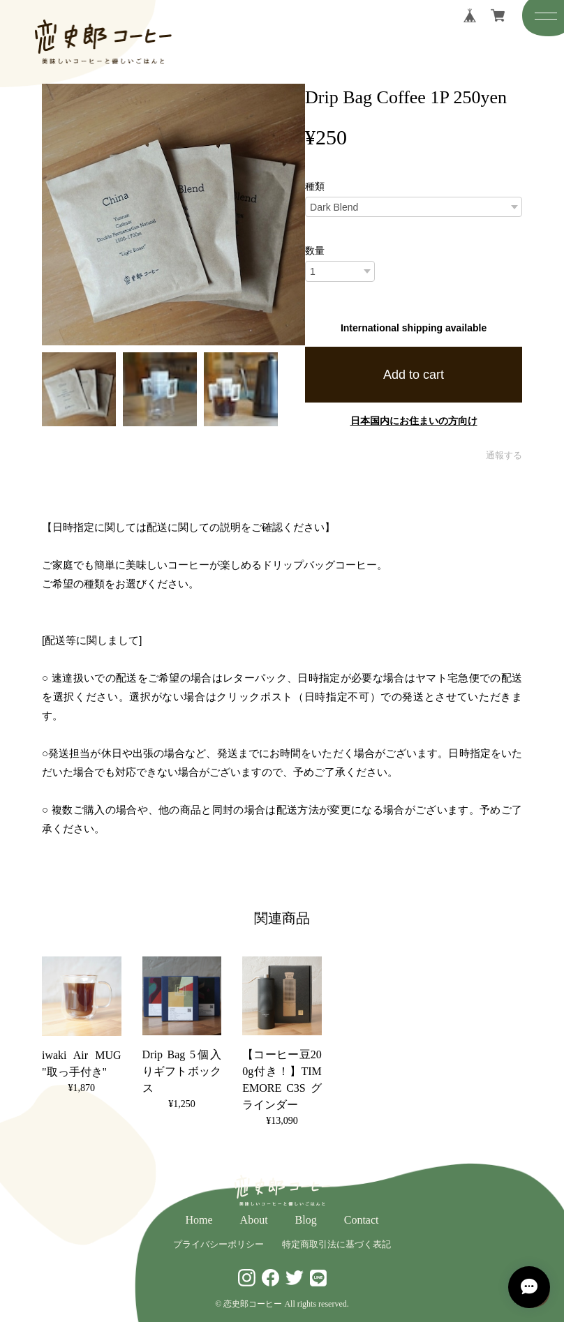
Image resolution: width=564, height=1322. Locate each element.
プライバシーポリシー (218, 1244)
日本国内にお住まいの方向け (413, 420)
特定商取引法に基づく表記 (336, 1244)
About (254, 1220)
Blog (306, 1220)
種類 (315, 186)
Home (199, 1220)
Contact (361, 1220)
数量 (315, 250)
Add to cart (413, 375)
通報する (504, 455)
